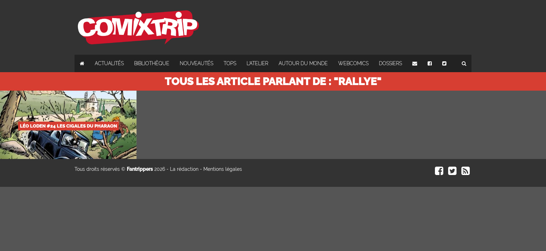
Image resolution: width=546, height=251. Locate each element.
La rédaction (184, 169)
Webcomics (353, 63)
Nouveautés (196, 63)
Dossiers (390, 63)
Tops (230, 63)
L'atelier (257, 63)
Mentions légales (222, 169)
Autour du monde (303, 63)
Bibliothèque (151, 63)
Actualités (109, 63)
